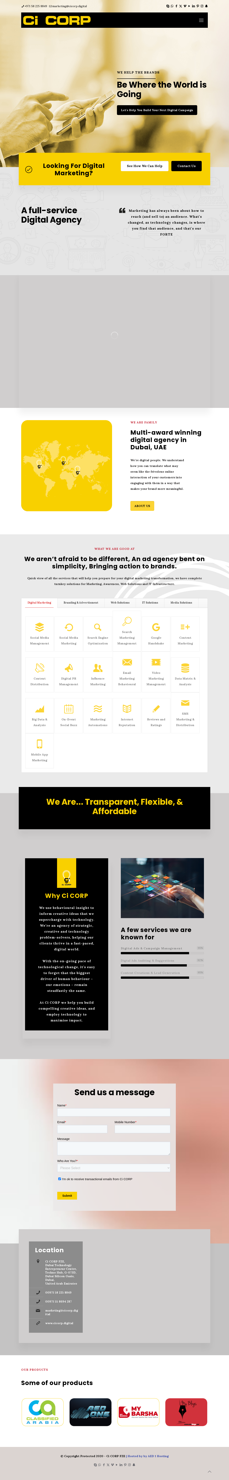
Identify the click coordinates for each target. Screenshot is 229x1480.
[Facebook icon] (176, 6)
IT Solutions (150, 602)
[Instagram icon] (202, 6)
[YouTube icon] (189, 6)
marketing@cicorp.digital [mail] (69, 6)
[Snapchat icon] (206, 6)
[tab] (39, 602)
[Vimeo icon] (184, 6)
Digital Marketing (39, 602)
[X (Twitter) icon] (180, 6)
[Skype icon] (167, 6)
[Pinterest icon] (197, 6)
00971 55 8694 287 (58, 1301)
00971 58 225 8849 (58, 1292)
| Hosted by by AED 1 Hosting (147, 1456)
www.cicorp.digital (59, 1323)
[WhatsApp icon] (172, 6)
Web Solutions (120, 602)
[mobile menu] (201, 20)
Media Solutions (181, 602)
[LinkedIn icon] (193, 6)
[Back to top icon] (209, 1471)
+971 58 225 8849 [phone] (35, 6)
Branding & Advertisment (81, 602)
